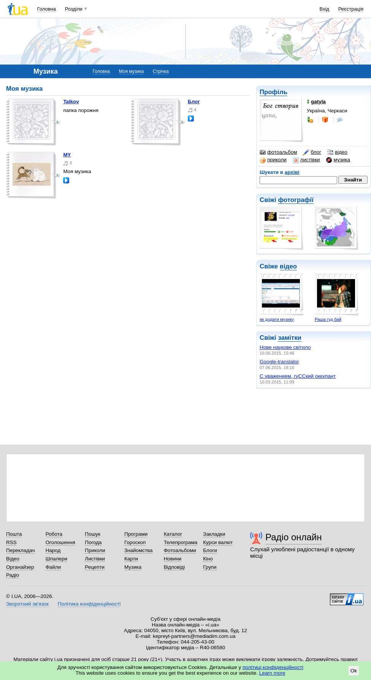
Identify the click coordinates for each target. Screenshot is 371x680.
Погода (93, 542)
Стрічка (161, 71)
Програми (135, 534)
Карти (131, 559)
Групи (209, 567)
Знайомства (138, 550)
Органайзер (20, 567)
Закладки (214, 534)
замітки (289, 337)
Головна (46, 9)
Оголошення (60, 542)
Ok (353, 671)
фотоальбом (278, 152)
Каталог (173, 534)
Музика (132, 567)
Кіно (208, 559)
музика (338, 160)
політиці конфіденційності (273, 667)
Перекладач (20, 550)
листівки (306, 160)
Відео (12, 559)
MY (67, 155)
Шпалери (56, 559)
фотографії (295, 200)
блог (312, 152)
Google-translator (279, 361)
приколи (273, 160)
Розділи (73, 9)
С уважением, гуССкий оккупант (298, 376)
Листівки (95, 559)
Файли (53, 567)
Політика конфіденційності (89, 604)
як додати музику (277, 319)
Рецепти (95, 567)
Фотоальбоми (180, 550)
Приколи (95, 550)
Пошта (14, 534)
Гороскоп (135, 542)
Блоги (210, 550)
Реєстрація (350, 9)
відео (337, 152)
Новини (173, 559)
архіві (292, 172)
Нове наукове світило (285, 347)
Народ (53, 550)
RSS (11, 542)
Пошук (92, 534)
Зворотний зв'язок (27, 604)
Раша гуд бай (328, 319)
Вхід (325, 9)
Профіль (273, 92)
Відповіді (174, 567)
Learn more (272, 673)
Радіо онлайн (293, 537)
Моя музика (131, 71)
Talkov (71, 101)
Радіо (12, 575)
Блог (194, 101)
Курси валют (218, 542)
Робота (54, 534)
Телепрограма (181, 542)
